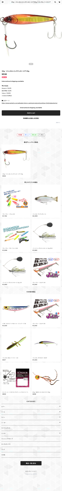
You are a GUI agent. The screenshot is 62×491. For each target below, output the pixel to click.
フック (3, 449)
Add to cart (31, 113)
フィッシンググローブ (7, 438)
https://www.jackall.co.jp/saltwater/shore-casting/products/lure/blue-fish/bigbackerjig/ (29, 103)
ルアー (3, 406)
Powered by (31, 474)
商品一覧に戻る (31, 463)
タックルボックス (6, 444)
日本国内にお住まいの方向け (31, 118)
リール (3, 412)
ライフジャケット (5, 428)
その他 (3, 455)
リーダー (3, 422)
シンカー (3, 433)
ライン (3, 417)
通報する (58, 122)
